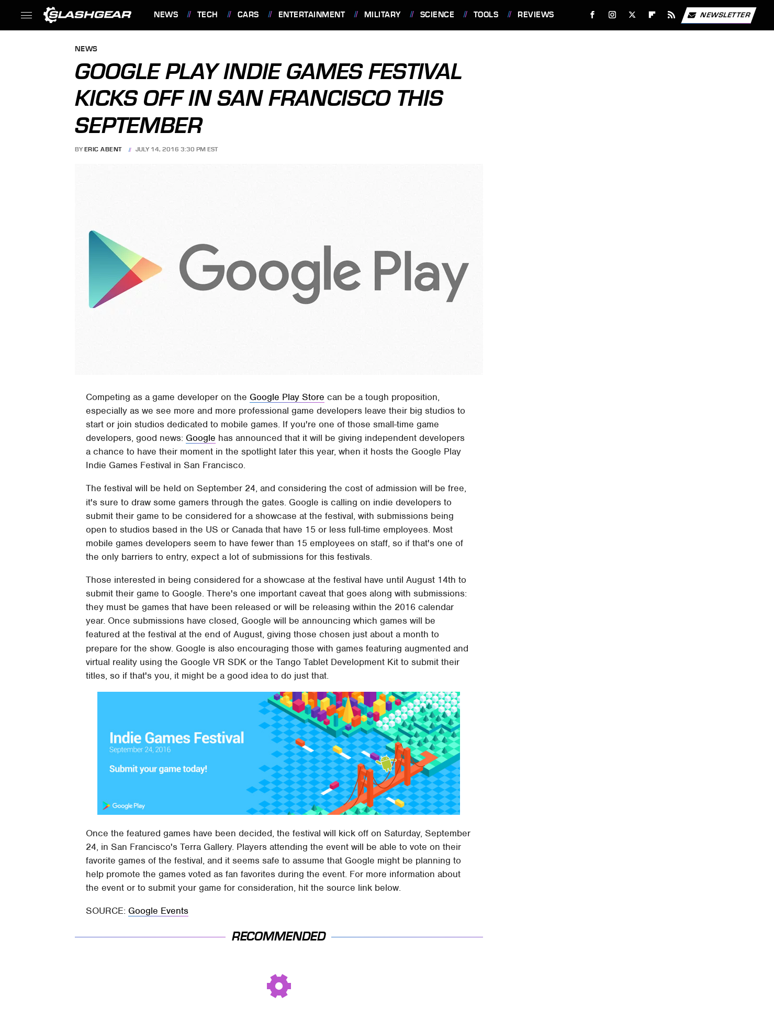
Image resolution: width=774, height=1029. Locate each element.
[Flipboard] (651, 15)
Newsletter (718, 15)
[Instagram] (612, 15)
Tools (486, 14)
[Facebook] (592, 15)
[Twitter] (632, 15)
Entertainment (311, 14)
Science (437, 14)
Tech (207, 14)
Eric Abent (103, 149)
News (166, 14)
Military (382, 14)
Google (201, 438)
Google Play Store (287, 397)
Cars (248, 14)
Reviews (536, 14)
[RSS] (671, 15)
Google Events (158, 910)
